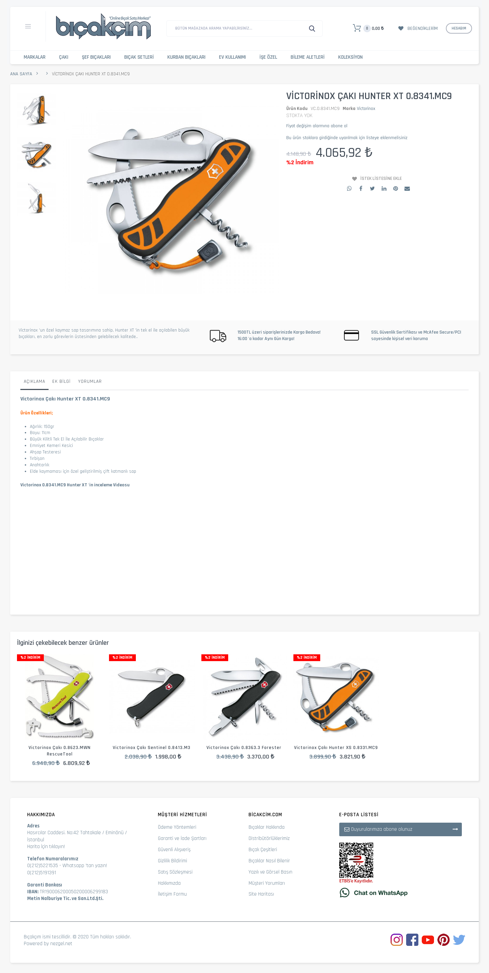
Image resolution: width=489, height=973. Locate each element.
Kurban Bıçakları (186, 57)
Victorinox (366, 109)
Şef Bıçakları (96, 57)
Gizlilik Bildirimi (172, 860)
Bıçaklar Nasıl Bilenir (269, 860)
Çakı (63, 57)
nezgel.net (61, 943)
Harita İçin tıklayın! (46, 846)
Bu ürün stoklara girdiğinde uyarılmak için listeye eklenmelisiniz (347, 138)
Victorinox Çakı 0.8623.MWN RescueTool (60, 751)
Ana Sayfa (21, 74)
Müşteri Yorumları (267, 883)
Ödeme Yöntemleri (177, 827)
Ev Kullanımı (232, 57)
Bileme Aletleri (308, 57)
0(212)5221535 (42, 865)
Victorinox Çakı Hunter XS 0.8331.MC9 (336, 748)
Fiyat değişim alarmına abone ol (316, 126)
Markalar (35, 57)
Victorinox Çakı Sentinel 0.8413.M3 (152, 748)
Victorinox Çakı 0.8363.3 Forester (244, 748)
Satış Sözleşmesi (175, 872)
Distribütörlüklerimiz (269, 838)
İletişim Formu (172, 894)
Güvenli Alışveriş (174, 849)
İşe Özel (268, 57)
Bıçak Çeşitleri (263, 849)
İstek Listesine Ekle (381, 178)
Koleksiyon (350, 57)
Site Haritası (261, 894)
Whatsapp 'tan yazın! (84, 865)
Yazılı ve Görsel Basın (270, 872)
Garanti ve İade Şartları (182, 838)
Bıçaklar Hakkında (267, 827)
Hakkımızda (169, 883)
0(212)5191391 (41, 872)
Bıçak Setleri (139, 57)
